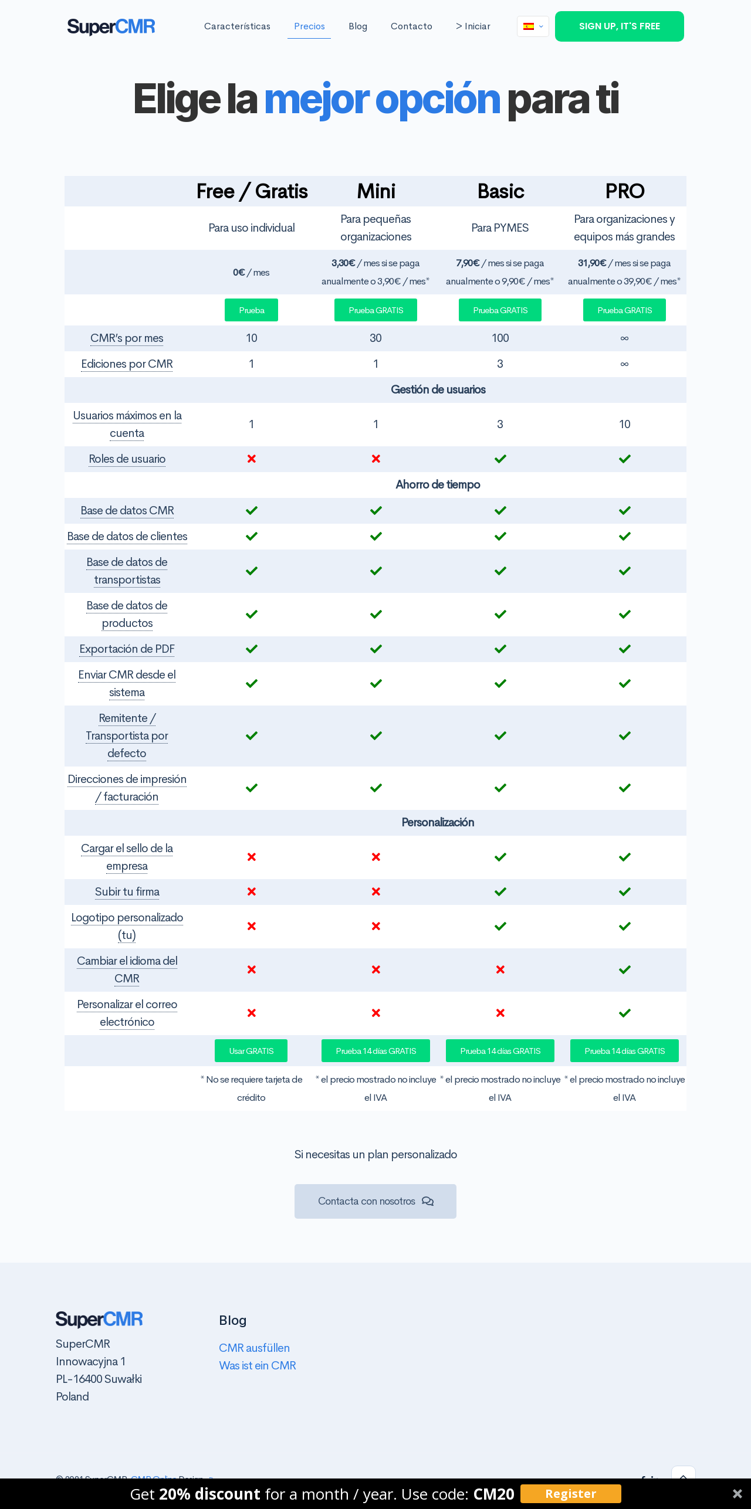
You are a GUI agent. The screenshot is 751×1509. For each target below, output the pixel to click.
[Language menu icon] (533, 26)
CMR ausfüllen (254, 1348)
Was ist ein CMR (257, 1365)
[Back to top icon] (683, 1478)
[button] (375, 1494)
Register (571, 1493)
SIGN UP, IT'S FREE (619, 26)
